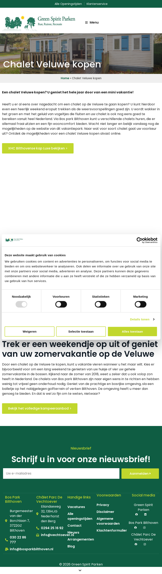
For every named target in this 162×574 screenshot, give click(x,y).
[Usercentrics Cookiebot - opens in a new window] (139, 240)
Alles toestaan (132, 331)
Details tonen (139, 319)
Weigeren (29, 331)
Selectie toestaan (81, 331)
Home (65, 78)
